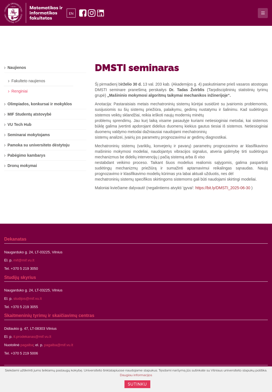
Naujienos (17, 67)
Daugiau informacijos (136, 375)
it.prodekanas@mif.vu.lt (32, 336)
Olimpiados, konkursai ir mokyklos (40, 104)
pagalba (27, 345)
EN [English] (71, 14)
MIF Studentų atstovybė (29, 114)
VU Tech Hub (19, 124)
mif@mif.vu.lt (23, 260)
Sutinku (137, 384)
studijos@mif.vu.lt (27, 298)
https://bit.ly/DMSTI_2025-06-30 (222, 188)
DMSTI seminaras (137, 67)
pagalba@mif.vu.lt (58, 345)
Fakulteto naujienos (28, 81)
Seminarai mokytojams (29, 135)
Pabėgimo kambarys (26, 155)
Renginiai (19, 91)
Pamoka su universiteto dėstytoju (38, 145)
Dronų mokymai (22, 165)
